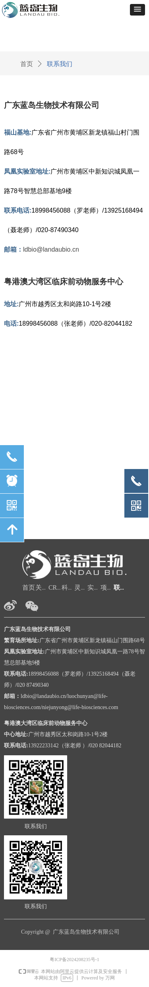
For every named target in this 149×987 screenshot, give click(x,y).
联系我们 (59, 64)
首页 (26, 64)
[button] (137, 10)
